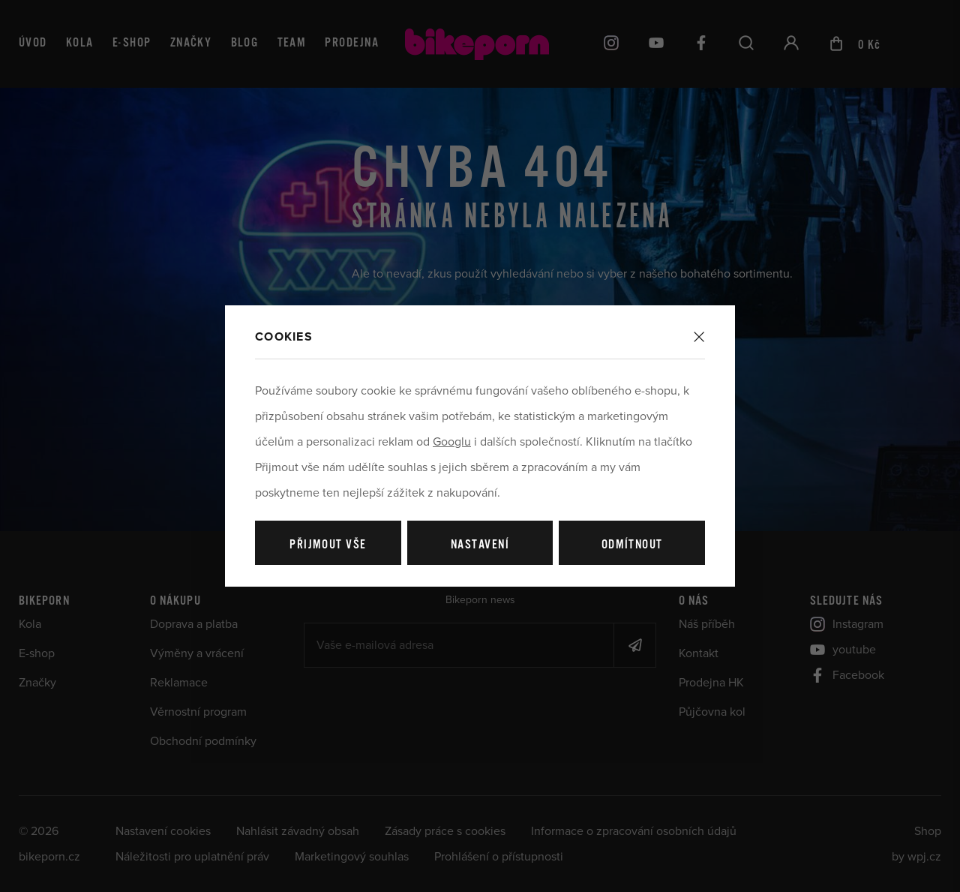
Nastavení (480, 545)
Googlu (452, 441)
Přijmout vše (328, 545)
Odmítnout (632, 545)
